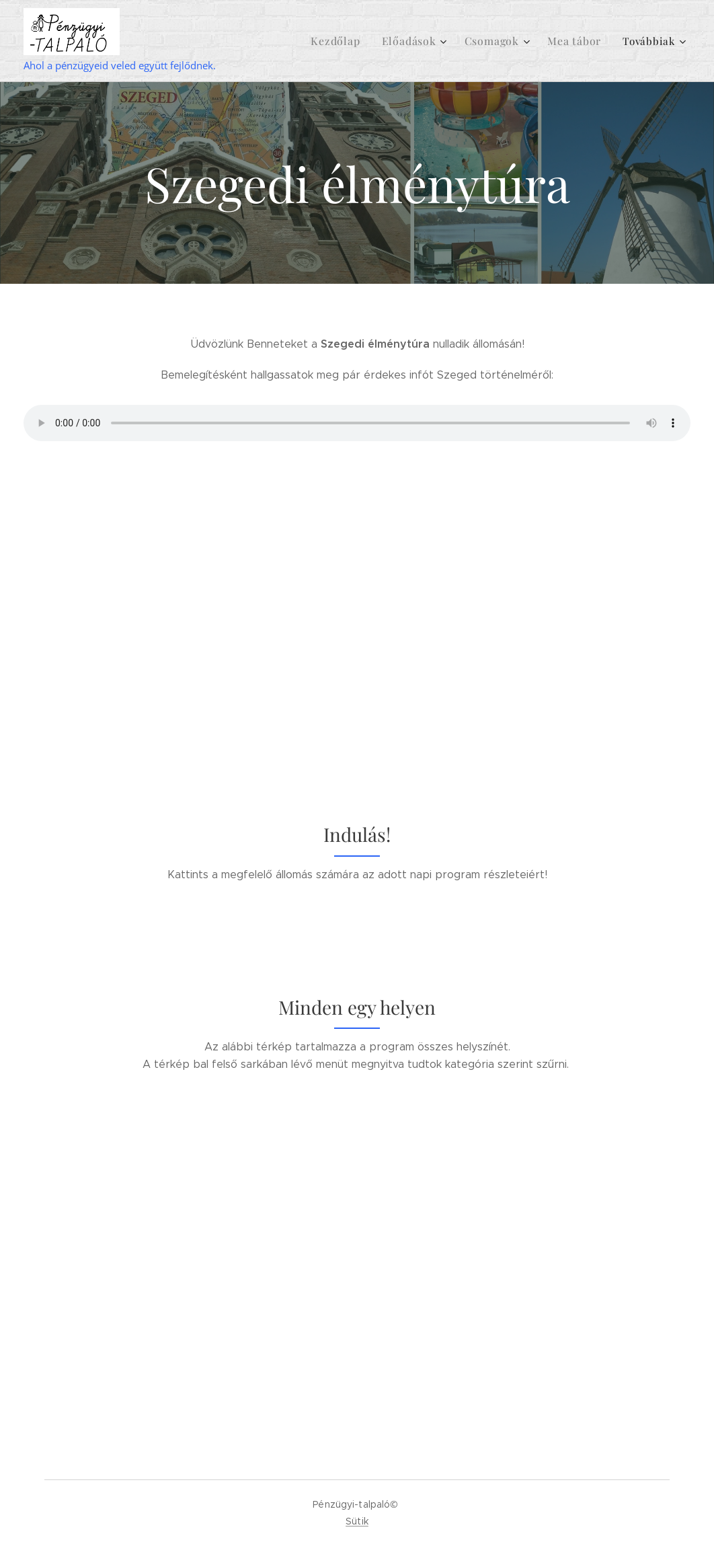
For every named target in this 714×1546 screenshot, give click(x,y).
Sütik (357, 1521)
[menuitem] (368, 41)
